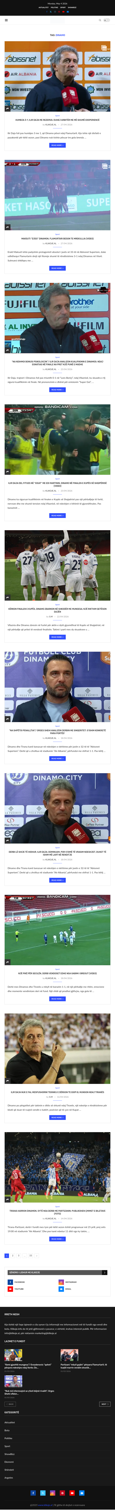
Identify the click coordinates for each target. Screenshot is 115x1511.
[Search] (100, 20)
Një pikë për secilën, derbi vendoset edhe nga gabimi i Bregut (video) (57, 974)
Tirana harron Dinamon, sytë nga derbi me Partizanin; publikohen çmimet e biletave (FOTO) (58, 1213)
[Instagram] (55, 11)
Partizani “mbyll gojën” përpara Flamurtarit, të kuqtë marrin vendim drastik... (84, 1367)
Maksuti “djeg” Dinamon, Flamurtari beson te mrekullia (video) (57, 239)
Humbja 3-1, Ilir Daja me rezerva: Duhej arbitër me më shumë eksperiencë (57, 120)
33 (30, 1257)
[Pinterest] (59, 11)
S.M (51, 617)
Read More (58, 145)
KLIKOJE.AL (50, 124)
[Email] (68, 11)
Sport (63, 8)
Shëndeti (9, 1471)
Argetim (8, 1478)
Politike (54, 8)
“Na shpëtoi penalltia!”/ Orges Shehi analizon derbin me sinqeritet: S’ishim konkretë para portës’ (57, 732)
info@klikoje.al (12, 1334)
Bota (6, 1431)
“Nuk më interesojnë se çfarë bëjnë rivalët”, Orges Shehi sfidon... (29, 1394)
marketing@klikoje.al (46, 1334)
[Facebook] (46, 11)
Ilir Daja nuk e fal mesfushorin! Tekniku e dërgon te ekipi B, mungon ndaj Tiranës (57, 1093)
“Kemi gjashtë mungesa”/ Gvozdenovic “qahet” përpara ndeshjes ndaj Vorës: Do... (28, 1367)
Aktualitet (44, 8)
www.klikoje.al (45, 1506)
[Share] (7, 108)
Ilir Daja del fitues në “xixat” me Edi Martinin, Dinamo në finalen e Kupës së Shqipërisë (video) (57, 485)
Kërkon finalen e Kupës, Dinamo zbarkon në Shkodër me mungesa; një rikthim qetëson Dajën (57, 611)
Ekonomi (9, 1463)
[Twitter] (51, 11)
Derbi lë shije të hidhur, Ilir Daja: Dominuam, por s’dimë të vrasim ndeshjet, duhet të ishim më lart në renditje (57, 854)
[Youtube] (63, 11)
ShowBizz (72, 8)
